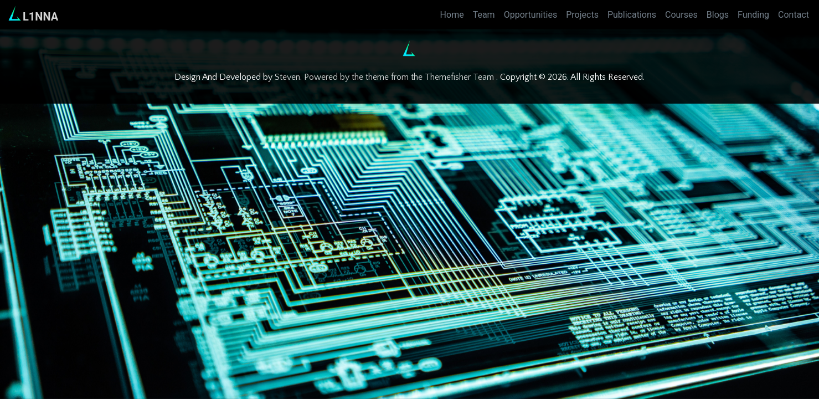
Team (484, 14)
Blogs (718, 14)
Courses (681, 14)
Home (452, 14)
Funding (753, 14)
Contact (793, 14)
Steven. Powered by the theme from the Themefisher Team (385, 77)
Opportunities (531, 14)
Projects (582, 14)
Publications (631, 14)
